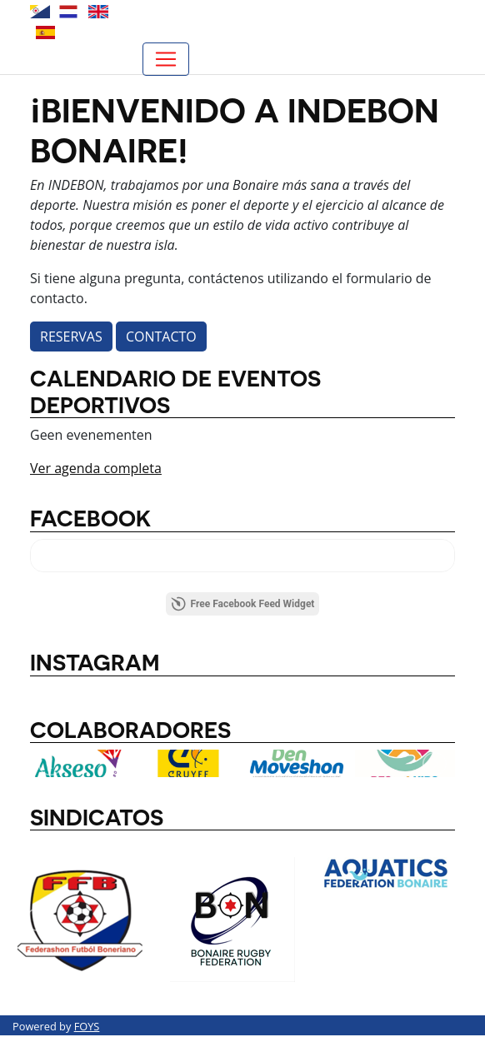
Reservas (71, 336)
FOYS (87, 1026)
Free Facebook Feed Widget (243, 603)
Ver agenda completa (96, 468)
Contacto (161, 336)
